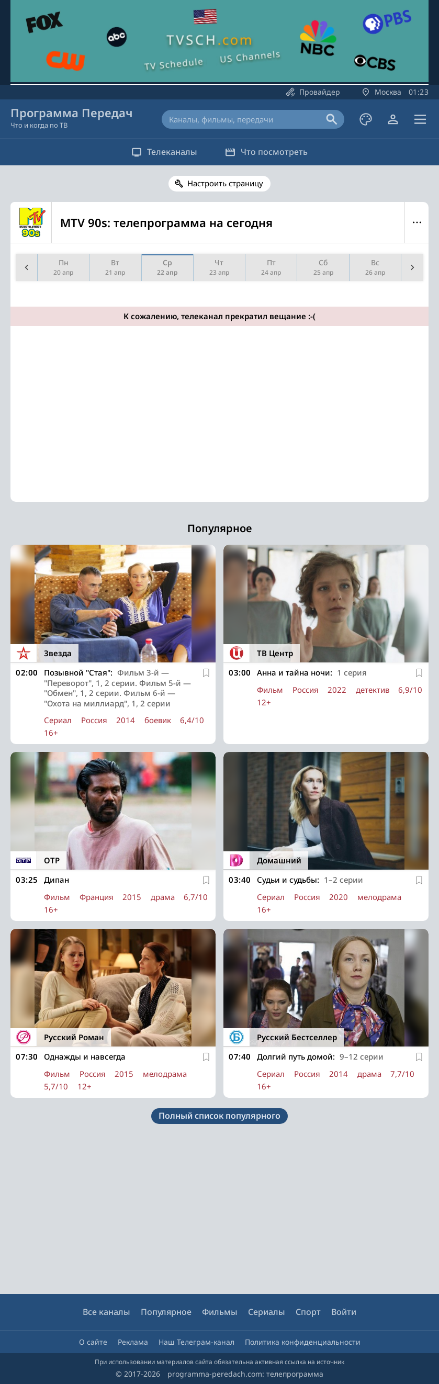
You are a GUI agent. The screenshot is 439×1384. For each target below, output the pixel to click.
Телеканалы (163, 151)
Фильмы (220, 1312)
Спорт (308, 1312)
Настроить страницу (225, 183)
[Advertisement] (217, 424)
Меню (417, 222)
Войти (343, 1312)
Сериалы (266, 1312)
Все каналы (106, 1312)
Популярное (166, 1312)
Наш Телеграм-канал (196, 1342)
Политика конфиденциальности (303, 1342)
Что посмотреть (268, 151)
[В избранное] (206, 673)
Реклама (133, 1342)
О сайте (93, 1342)
